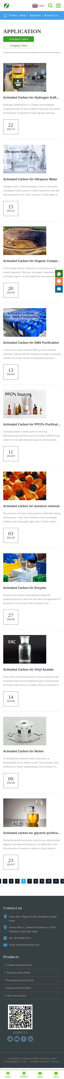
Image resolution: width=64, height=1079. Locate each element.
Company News (18, 45)
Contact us (12, 908)
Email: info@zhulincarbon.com (24, 944)
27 (10, 615)
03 (10, 533)
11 (10, 452)
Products (11, 957)
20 (10, 288)
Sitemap (55, 1061)
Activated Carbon (52, 15)
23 (10, 860)
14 (10, 697)
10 (48, 881)
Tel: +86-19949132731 (20, 938)
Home (23, 15)
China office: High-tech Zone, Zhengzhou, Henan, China (33, 918)
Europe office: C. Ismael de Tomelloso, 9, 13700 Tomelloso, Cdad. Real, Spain (32, 929)
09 (10, 778)
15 (10, 206)
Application (35, 15)
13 (10, 370)
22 (10, 125)
